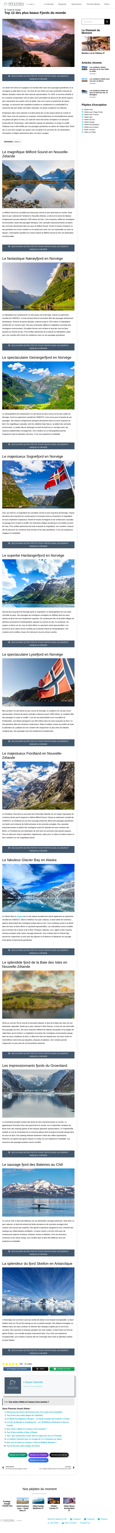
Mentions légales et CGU (57, 1525)
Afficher (17, 142)
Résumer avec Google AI (38, 1466)
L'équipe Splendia (33, 1388)
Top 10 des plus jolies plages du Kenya (23, 1452)
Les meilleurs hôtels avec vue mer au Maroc (100, 80)
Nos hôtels (53, 1529)
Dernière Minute (93, 4)
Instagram (75, 1525)
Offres (106, 4)
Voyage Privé (85, 1529)
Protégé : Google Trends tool (7, 1510)
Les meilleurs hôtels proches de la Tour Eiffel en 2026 (99, 69)
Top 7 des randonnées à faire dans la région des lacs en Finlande (34, 1442)
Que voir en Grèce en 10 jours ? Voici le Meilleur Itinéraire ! (31, 1449)
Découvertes (77, 4)
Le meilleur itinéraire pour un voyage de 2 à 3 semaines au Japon (34, 1445)
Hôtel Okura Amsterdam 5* (69, 1514)
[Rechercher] (107, 21)
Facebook (89, 1525)
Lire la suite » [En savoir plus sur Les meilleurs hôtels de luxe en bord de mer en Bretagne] (93, 97)
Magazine (62, 4)
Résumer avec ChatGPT (18, 1461)
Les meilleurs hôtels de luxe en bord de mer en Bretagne (99, 93)
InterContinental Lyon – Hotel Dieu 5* (24, 1514)
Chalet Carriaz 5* (53, 1513)
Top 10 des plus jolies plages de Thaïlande (25, 1422)
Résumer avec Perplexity (38, 1461)
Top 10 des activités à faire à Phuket (22, 1439)
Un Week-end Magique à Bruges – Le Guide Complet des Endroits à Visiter (38, 1425)
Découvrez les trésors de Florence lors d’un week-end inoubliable (34, 1418)
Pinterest (102, 1525)
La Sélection (49, 4)
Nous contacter (69, 1529)
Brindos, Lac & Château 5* (93, 53)
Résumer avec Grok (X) (59, 1461)
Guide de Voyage (14, 10)
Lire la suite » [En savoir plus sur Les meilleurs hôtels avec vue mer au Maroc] (93, 83)
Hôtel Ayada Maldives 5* (38, 1513)
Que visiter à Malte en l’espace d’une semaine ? (27, 1435)
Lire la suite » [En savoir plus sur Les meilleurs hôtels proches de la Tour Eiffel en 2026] (93, 73)
